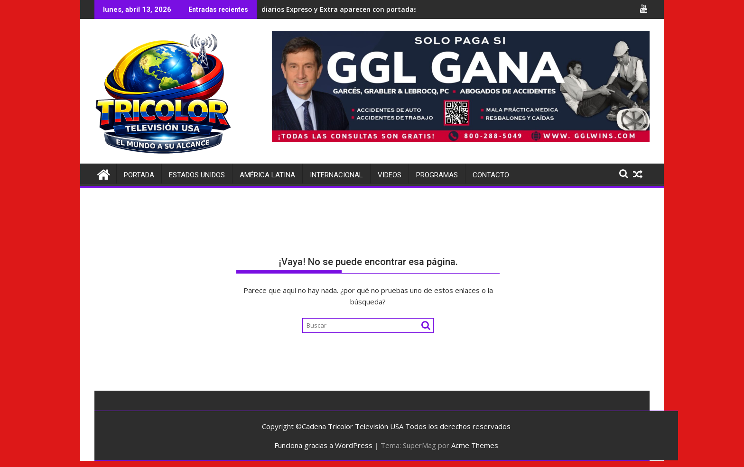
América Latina (267, 175)
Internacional (336, 175)
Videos (389, 175)
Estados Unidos (197, 175)
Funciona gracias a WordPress (323, 445)
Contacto (491, 175)
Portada (139, 175)
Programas (437, 175)
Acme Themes (474, 445)
